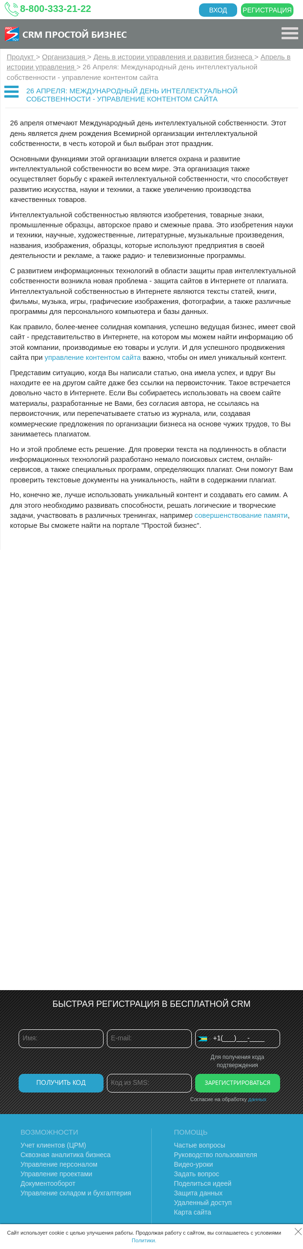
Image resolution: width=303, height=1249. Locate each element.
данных (257, 1099)
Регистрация (267, 10)
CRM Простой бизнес (74, 34)
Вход (218, 10)
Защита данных (198, 1193)
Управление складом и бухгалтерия (76, 1193)
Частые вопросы (200, 1145)
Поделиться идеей (203, 1183)
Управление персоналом (59, 1164)
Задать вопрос (196, 1174)
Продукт (21, 57)
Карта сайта (192, 1212)
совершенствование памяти (241, 515)
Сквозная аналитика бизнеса (66, 1155)
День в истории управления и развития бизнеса (174, 57)
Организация (64, 57)
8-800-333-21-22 (55, 8)
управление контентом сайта (92, 357)
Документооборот (48, 1183)
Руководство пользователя (215, 1155)
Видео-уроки (193, 1164)
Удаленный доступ (203, 1202)
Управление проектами (56, 1174)
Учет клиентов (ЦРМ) (53, 1145)
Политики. (144, 1240)
